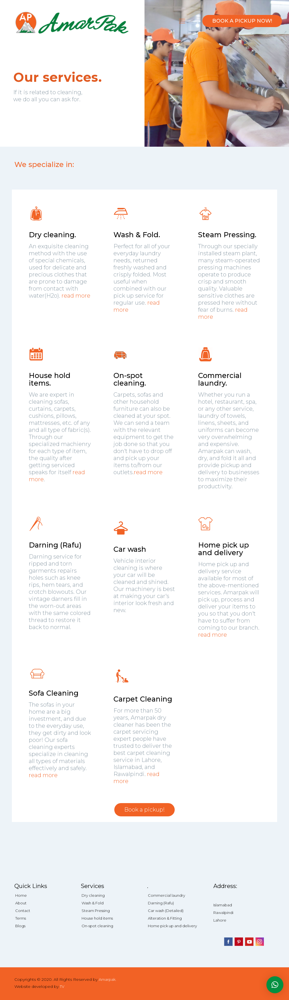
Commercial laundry (166, 895)
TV (62, 986)
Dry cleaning (93, 895)
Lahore (219, 920)
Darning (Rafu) (161, 903)
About (21, 903)
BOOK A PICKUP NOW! (242, 21)
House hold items (97, 918)
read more (76, 295)
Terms (20, 918)
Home (21, 895)
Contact (22, 910)
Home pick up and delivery (172, 926)
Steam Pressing (96, 910)
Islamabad (222, 905)
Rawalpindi (223, 912)
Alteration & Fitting (165, 918)
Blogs (20, 926)
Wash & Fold (93, 903)
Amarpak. (107, 979)
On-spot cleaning (97, 926)
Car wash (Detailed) (165, 910)
